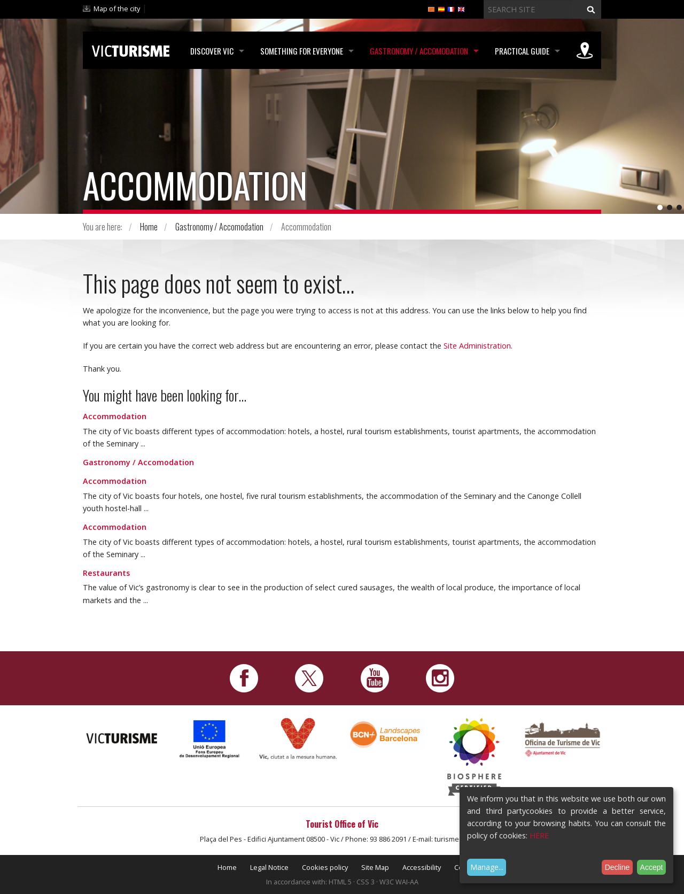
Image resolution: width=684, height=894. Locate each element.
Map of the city (117, 8)
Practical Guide (522, 51)
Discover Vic (212, 51)
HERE (539, 835)
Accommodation (114, 416)
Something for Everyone (301, 51)
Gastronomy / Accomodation (419, 51)
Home (149, 226)
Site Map (375, 867)
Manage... (486, 867)
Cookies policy (325, 867)
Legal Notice (269, 867)
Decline (617, 867)
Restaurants (106, 573)
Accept (651, 867)
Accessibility (421, 867)
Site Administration (477, 346)
